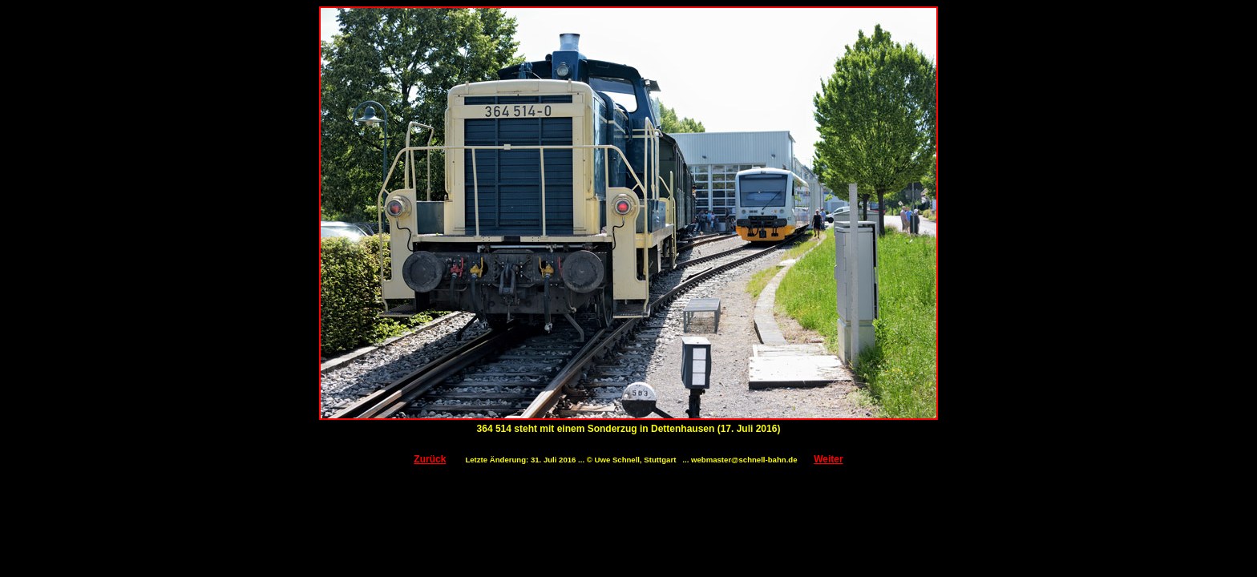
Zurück (430, 459)
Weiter (828, 459)
